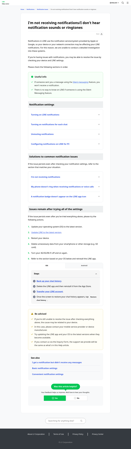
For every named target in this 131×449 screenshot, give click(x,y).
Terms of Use (58, 434)
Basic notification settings (44, 368)
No (76, 398)
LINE (3, 2)
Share (99, 34)
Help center (5, 4)
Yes (55, 398)
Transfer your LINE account (50, 291)
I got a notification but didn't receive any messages (57, 362)
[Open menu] (127, 2)
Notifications (30, 9)
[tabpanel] (65, 287)
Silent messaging (80, 82)
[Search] (122, 2)
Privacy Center (97, 434)
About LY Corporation (36, 434)
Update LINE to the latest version (46, 232)
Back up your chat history (49, 281)
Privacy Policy (78, 434)
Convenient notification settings (47, 374)
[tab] (47, 265)
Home (22, 9)
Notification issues (42, 9)
